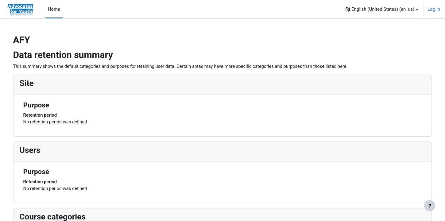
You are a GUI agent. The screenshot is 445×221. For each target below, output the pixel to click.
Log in (434, 9)
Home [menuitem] (54, 9)
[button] (381, 9)
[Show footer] (429, 205)
